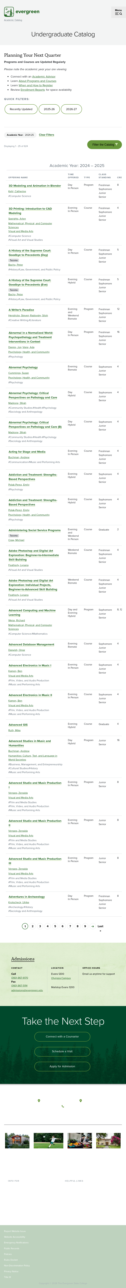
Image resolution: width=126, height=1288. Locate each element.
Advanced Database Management (31, 645)
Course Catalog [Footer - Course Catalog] (74, 1201)
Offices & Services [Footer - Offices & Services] (75, 1196)
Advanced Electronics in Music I (30, 666)
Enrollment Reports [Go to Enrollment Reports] (33, 90)
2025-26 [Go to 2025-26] (50, 109)
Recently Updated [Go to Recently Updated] (21, 109)
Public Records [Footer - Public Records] (11, 1248)
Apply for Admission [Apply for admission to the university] (62, 1068)
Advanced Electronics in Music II (30, 696)
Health (38, 409)
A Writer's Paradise (21, 311)
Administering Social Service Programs (35, 531)
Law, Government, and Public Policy (40, 271)
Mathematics (40, 635)
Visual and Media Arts (20, 232)
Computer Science (20, 197)
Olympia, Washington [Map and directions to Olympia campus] (55, 1101)
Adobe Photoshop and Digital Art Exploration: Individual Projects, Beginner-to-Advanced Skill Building (33, 586)
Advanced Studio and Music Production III (35, 862)
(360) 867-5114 (19, 987)
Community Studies (21, 409)
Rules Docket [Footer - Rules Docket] (11, 1259)
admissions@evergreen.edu (27, 991)
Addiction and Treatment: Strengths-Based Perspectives (33, 478)
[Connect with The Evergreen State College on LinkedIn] (85, 1114)
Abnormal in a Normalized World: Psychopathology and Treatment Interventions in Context (31, 338)
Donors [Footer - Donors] (12, 1206)
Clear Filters (46, 135)
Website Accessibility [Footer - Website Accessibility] (14, 1236)
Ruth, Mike (14, 731)
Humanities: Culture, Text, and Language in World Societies (32, 759)
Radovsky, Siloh (39, 316)
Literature (35, 321)
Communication (19, 463)
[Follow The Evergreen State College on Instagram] (78, 1114)
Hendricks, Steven (18, 316)
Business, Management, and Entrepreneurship (36, 765)
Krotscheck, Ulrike (18, 903)
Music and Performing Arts (45, 463)
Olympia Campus (61, 979)
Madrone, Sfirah (17, 404)
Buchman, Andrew (18, 458)
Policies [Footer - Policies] (8, 1253)
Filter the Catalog (103, 145)
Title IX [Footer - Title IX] (7, 1276)
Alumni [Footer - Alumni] (12, 1212)
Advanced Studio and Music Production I (35, 786)
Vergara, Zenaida (18, 794)
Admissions (23, 960)
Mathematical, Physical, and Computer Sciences (30, 226)
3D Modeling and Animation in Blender (35, 187)
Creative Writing (19, 321)
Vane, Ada (28, 348)
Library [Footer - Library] (69, 1185)
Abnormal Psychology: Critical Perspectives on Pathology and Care (33, 396)
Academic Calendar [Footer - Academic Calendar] (76, 1206)
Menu (118, 10)
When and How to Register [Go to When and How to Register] (36, 85)
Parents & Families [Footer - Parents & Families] (18, 1196)
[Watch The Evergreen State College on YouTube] (71, 1114)
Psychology (16, 358)
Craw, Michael (16, 541)
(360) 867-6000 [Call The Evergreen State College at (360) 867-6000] (75, 1107)
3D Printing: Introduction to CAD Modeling (30, 212)
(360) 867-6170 (19, 979)
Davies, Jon (15, 348)
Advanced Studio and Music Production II (35, 824)
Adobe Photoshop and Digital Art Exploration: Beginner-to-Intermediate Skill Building (34, 556)
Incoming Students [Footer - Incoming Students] (18, 1190)
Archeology (16, 908)
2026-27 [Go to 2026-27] (72, 109)
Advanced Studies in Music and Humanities (30, 744)
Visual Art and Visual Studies (26, 241)
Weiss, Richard (16, 621)
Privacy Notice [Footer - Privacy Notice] (11, 1271)
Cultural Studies (19, 769)
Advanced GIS (18, 726)
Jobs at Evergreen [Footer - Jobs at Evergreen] (75, 1217)
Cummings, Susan (18, 374)
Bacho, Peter (15, 266)
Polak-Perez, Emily (18, 486)
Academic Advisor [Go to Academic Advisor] (43, 76)
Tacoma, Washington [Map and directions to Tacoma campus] (96, 1101)
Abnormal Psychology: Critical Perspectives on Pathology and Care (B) (35, 425)
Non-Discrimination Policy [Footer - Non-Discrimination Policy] (17, 1265)
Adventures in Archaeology (27, 898)
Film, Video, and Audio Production (29, 682)
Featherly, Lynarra (18, 566)
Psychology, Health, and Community (29, 353)
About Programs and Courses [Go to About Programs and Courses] (37, 81)
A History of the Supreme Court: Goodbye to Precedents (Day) (30, 254)
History (14, 271)
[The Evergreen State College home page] (16, 1104)
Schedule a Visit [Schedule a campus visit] (62, 1053)
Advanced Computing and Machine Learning (32, 613)
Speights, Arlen (17, 220)
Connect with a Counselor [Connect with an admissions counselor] (62, 1038)
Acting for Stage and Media (27, 453)
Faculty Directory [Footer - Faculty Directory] (74, 1190)
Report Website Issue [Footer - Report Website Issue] (15, 1230)
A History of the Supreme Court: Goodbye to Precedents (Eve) (30, 283)
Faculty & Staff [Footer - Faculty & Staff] (16, 1201)
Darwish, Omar (16, 651)
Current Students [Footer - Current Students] (17, 1185)
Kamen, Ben (15, 672)
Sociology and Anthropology (26, 413)
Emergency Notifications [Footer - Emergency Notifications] (16, 1242)
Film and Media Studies (23, 803)
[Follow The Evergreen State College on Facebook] (65, 1114)
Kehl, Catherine (17, 192)
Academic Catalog (13, 20)
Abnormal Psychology (23, 368)
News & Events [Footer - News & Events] (73, 1212)
